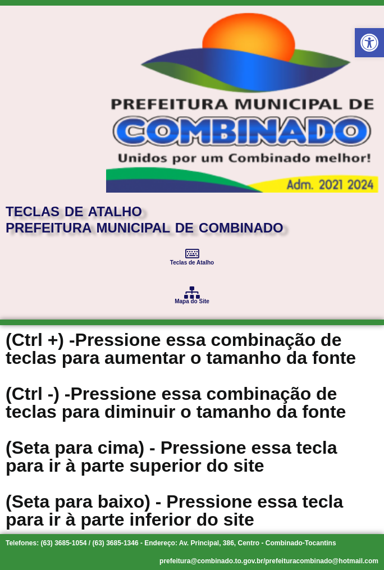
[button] (369, 42)
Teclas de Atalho (192, 262)
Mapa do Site (192, 301)
